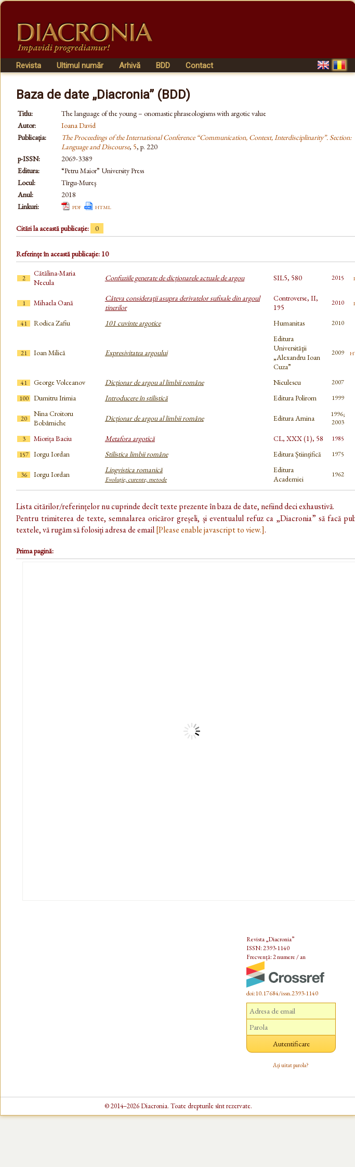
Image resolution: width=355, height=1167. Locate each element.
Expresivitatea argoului (136, 352)
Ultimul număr (80, 65)
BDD (163, 65)
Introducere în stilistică (136, 398)
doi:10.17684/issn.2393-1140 (282, 993)
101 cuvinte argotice (133, 323)
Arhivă (129, 65)
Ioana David (78, 125)
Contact (199, 65)
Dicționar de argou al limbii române (154, 382)
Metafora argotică (130, 438)
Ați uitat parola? (291, 1065)
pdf (76, 206)
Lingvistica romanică (136, 474)
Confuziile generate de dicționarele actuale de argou (174, 277)
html (103, 206)
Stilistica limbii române (136, 454)
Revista (28, 65)
